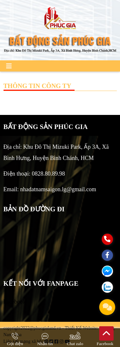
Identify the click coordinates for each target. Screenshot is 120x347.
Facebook (15, 301)
